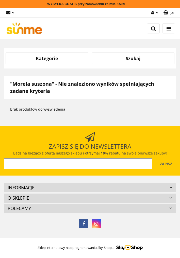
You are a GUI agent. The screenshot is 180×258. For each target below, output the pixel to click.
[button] (168, 13)
